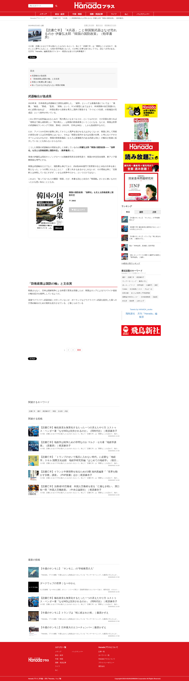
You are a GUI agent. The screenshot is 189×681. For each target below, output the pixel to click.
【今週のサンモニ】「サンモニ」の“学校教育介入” (67, 568)
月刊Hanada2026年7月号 (141, 141)
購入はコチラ (78, 210)
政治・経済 (59, 14)
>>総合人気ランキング (130, 263)
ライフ (114, 14)
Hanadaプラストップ (37, 18)
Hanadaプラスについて (106, 659)
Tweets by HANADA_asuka (141, 309)
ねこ (126, 14)
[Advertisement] (72, 259)
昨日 (128, 212)
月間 (154, 212)
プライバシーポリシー (106, 663)
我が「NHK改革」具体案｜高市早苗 (142, 246)
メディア (43, 14)
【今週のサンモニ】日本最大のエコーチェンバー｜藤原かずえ (73, 627)
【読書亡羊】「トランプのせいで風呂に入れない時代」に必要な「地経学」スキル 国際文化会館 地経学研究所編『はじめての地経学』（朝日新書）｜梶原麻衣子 (79, 460)
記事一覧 (101, 651)
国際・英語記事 (96, 14)
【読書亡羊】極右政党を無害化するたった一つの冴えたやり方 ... (145, 228)
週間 (141, 212)
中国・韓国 (77, 14)
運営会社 (101, 666)
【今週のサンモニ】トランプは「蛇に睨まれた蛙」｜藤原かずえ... (145, 237)
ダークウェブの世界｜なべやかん (57, 583)
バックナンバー (143, 14)
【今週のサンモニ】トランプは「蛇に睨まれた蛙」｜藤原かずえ (74, 612)
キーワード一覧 (103, 655)
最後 (79, 350)
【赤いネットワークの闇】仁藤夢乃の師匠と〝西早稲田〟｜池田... (145, 256)
